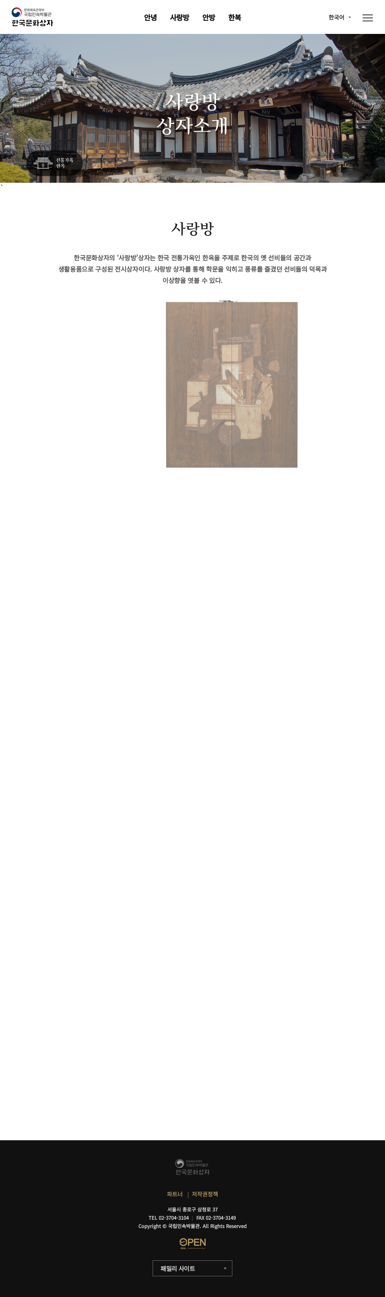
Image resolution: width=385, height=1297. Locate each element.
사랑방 (179, 17)
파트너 (175, 1194)
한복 (234, 17)
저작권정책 (205, 1194)
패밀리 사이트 (178, 1268)
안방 (208, 17)
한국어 (336, 17)
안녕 (150, 17)
